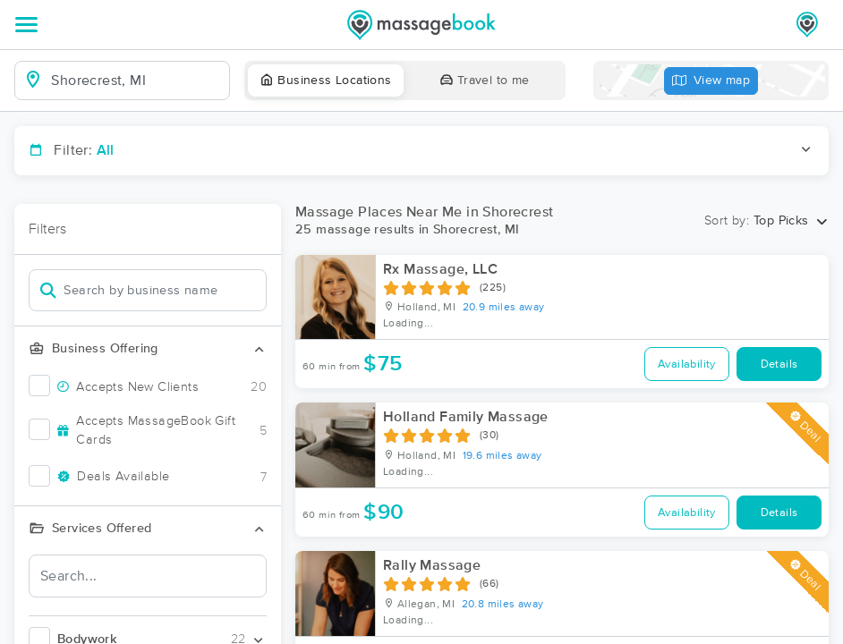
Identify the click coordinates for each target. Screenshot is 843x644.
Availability (687, 364)
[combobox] (136, 80)
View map (711, 81)
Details (779, 364)
